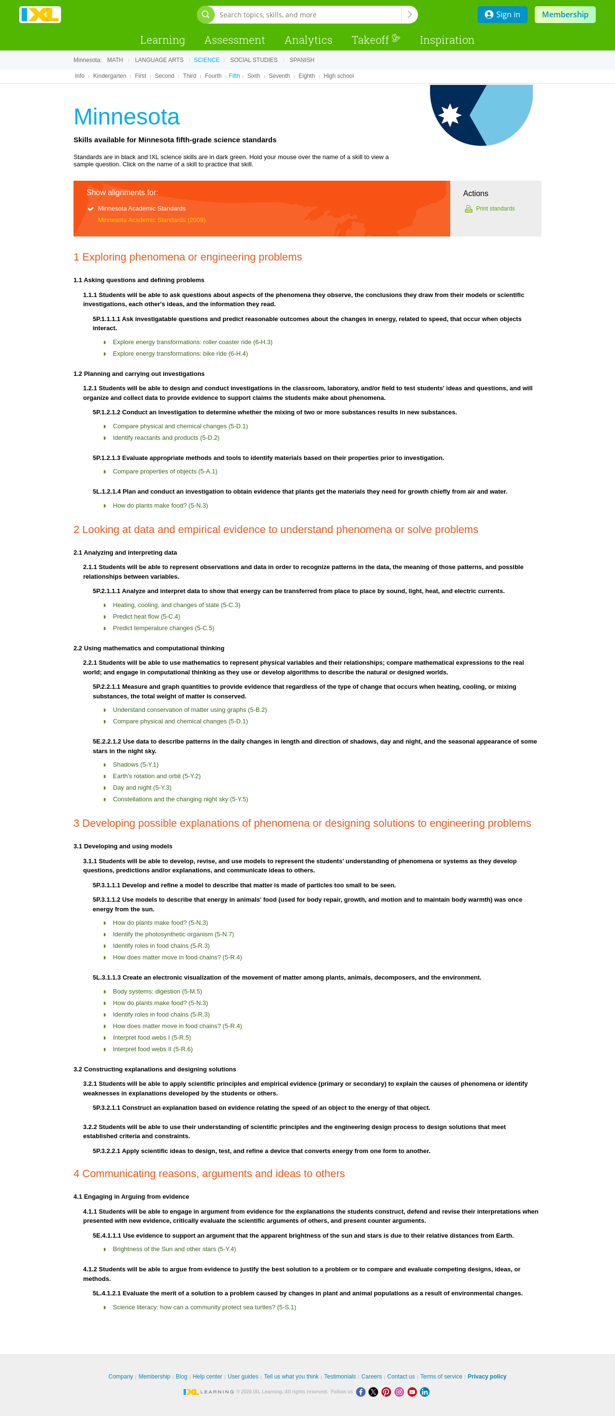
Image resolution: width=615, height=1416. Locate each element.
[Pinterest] (387, 1391)
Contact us (401, 1376)
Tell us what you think (291, 1376)
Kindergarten (109, 76)
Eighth (307, 76)
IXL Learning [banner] (40, 14)
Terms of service (441, 1376)
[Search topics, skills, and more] (310, 15)
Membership (565, 14)
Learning (162, 40)
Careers (371, 1376)
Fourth (213, 76)
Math (115, 60)
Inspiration (447, 40)
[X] (375, 1391)
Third (189, 76)
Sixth (253, 76)
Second (164, 76)
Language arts (159, 60)
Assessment (234, 40)
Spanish (302, 60)
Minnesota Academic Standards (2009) (152, 220)
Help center (207, 1376)
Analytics (308, 40)
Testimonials (340, 1376)
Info (80, 76)
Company (121, 1376)
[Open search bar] (206, 15)
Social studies (254, 60)
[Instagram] (400, 1391)
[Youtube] (413, 1391)
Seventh (279, 76)
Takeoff (376, 40)
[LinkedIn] (425, 1391)
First (140, 76)
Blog (181, 1376)
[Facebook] (362, 1391)
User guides (243, 1376)
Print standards (495, 208)
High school (339, 76)
